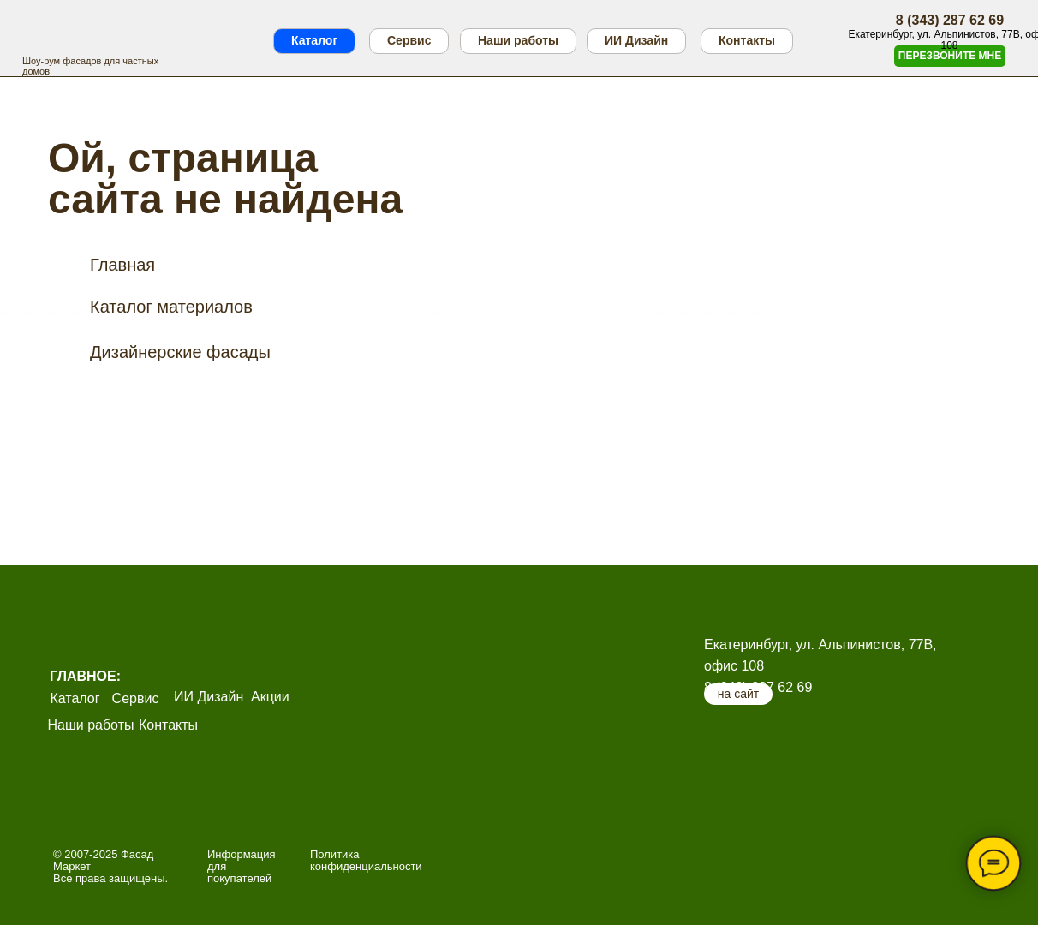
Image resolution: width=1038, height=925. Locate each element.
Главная (122, 264)
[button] (949, 56)
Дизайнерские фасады (180, 352)
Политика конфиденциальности (366, 860)
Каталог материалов (171, 306)
